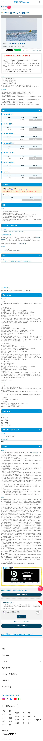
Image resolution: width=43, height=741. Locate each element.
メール (33, 50)
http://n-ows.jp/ (34, 452)
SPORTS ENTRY (21, 2)
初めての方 (6, 668)
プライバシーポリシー (3, 718)
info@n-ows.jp (22, 243)
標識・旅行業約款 (10, 718)
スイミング (7, 9)
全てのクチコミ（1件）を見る (21, 621)
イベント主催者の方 (9, 674)
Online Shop (6, 687)
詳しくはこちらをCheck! (18, 582)
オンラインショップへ (33, 582)
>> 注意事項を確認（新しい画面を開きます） (12, 232)
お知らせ (5, 680)
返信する (21, 617)
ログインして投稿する (21, 595)
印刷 (39, 50)
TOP (2, 9)
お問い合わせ (10, 706)
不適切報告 (18, 612)
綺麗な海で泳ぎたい (8, 602)
